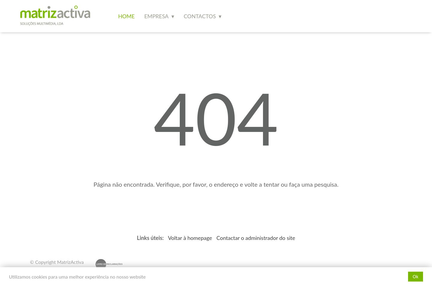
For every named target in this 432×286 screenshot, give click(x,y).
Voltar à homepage (190, 238)
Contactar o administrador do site (255, 238)
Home (126, 16)
